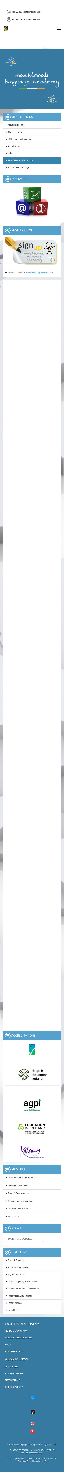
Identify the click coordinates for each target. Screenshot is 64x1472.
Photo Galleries (15, 1303)
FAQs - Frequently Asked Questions (24, 1282)
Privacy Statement (43, 1458)
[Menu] (59, 28)
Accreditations (14, 146)
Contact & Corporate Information (21, 1458)
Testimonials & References (20, 1296)
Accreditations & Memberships (23, 19)
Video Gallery (14, 1310)
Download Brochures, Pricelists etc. (24, 1288)
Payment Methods (16, 1274)
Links (10, 153)
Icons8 (43, 1461)
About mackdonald (16, 125)
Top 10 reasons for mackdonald (23, 12)
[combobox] (24, 1239)
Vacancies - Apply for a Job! (20, 160)
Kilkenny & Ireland (16, 132)
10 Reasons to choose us (19, 139)
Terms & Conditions (16, 1260)
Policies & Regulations (18, 1267)
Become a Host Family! (18, 167)
